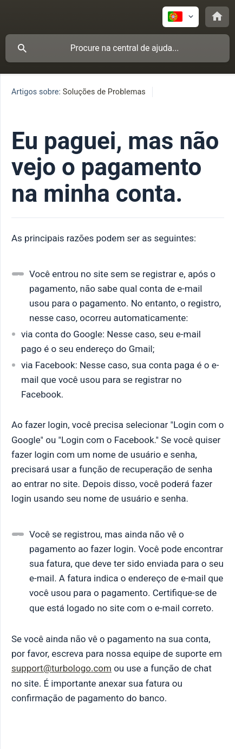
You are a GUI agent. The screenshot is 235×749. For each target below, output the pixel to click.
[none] (180, 17)
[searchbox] (117, 48)
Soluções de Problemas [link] (104, 92)
